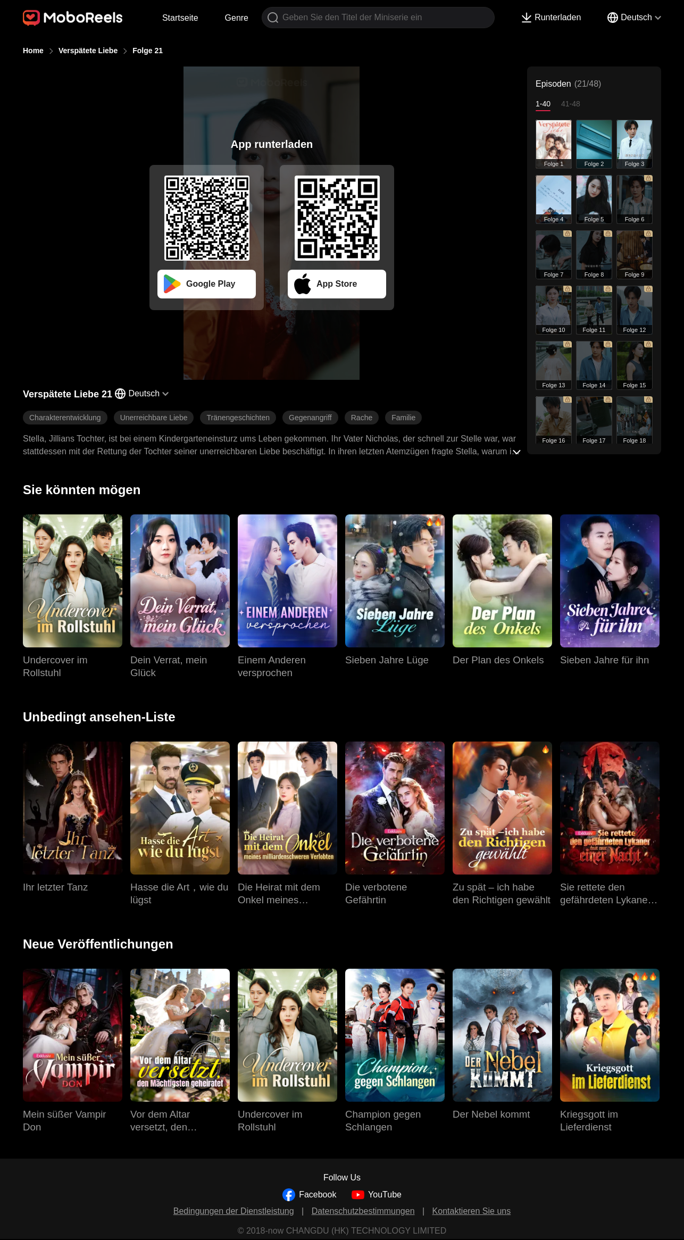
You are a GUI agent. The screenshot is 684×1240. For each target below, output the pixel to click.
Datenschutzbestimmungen (363, 1211)
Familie (403, 417)
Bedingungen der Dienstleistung (233, 1211)
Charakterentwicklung (65, 417)
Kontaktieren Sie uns (471, 1211)
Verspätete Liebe (88, 50)
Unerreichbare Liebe (154, 417)
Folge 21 (147, 50)
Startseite (180, 17)
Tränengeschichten (238, 417)
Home (33, 50)
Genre (236, 17)
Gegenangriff (310, 417)
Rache (361, 417)
